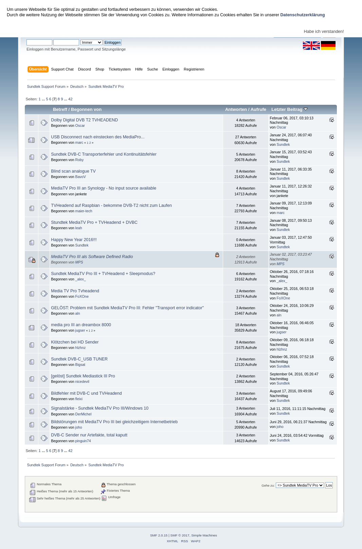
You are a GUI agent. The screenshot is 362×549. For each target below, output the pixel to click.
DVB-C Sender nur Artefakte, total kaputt (89, 435)
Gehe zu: (268, 485)
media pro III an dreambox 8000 (81, 324)
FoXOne (82, 296)
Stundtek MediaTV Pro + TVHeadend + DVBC (94, 222)
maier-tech (83, 211)
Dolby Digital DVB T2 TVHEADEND (84, 120)
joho (78, 427)
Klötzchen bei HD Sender (74, 342)
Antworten (236, 109)
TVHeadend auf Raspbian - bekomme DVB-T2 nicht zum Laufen (111, 205)
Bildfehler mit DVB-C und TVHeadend (86, 393)
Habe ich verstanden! (324, 31)
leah (78, 228)
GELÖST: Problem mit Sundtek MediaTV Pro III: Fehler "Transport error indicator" (127, 308)
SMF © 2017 (179, 535)
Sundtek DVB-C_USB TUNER (79, 359)
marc (79, 142)
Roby (79, 160)
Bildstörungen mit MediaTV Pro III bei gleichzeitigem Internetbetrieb (114, 421)
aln (77, 313)
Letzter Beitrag (289, 109)
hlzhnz (80, 348)
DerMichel (83, 414)
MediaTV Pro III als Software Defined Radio (92, 256)
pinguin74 (83, 441)
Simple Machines (204, 535)
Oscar (80, 125)
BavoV (80, 177)
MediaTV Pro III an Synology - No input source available (103, 188)
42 (70, 99)
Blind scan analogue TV (73, 171)
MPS (79, 262)
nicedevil (82, 381)
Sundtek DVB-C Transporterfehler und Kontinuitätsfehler (104, 154)
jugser (80, 330)
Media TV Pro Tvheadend (75, 291)
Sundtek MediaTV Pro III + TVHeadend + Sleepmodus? (103, 273)
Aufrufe (258, 109)
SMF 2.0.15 (159, 535)
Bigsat (80, 364)
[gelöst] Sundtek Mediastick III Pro (83, 376)
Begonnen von (86, 109)
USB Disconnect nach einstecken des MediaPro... (97, 137)
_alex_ (80, 279)
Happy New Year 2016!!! (73, 239)
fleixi (79, 399)
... (44, 99)
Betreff (60, 109)
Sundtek (283, 144)
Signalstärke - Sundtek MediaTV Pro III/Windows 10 (99, 408)
